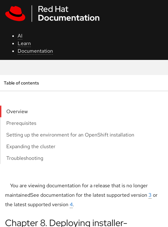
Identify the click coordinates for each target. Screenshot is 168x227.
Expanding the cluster (30, 146)
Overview (17, 111)
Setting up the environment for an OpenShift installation (70, 134)
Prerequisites (21, 123)
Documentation (35, 51)
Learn (24, 43)
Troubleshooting (24, 158)
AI (20, 35)
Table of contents (21, 83)
